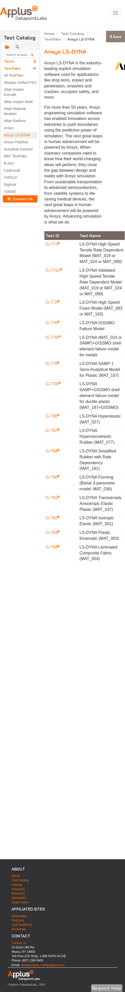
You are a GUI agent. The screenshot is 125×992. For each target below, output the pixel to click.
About (16, 876)
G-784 (52, 451)
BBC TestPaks (15, 156)
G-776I (52, 337)
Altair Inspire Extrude (14, 92)
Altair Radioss (15, 121)
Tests (9, 61)
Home (49, 33)
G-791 (52, 497)
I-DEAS (10, 191)
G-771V (53, 270)
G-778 (52, 363)
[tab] (7, 47)
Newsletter (19, 898)
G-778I (52, 384)
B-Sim (9, 163)
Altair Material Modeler (15, 111)
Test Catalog (73, 33)
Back (115, 36)
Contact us (19, 943)
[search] (34, 54)
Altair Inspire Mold (18, 102)
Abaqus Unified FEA (20, 82)
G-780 (52, 416)
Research (18, 893)
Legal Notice (20, 902)
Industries (18, 889)
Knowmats (19, 929)
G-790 (52, 477)
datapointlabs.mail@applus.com (43, 965)
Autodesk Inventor (18, 149)
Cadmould (12, 170)
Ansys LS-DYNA (17, 135)
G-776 (52, 323)
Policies (17, 885)
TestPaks (12, 68)
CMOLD (10, 177)
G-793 (52, 532)
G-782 (52, 430)
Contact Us (20, 199)
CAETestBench (22, 925)
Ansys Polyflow (16, 142)
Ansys (9, 128)
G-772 (52, 302)
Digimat (10, 185)
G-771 (52, 244)
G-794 (52, 547)
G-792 (52, 518)
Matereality (19, 916)
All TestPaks (13, 75)
